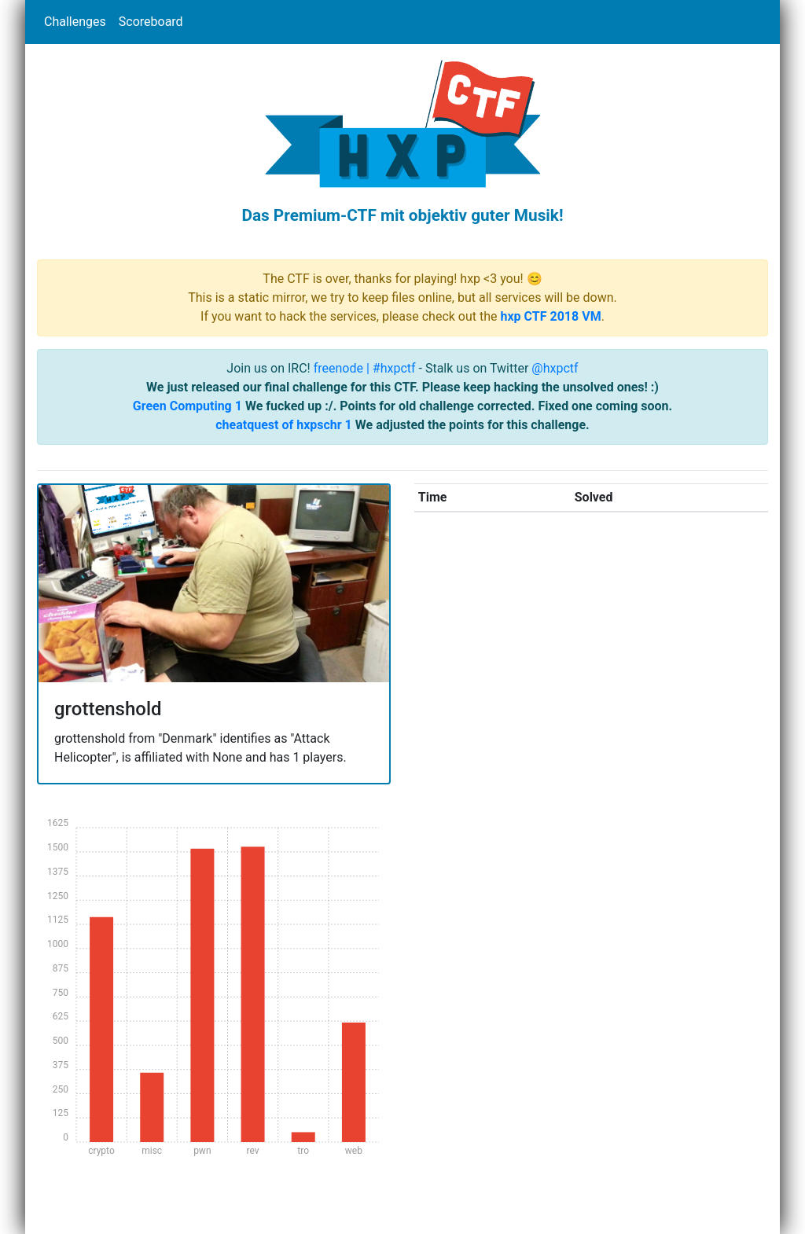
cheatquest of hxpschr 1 (283, 424)
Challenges (75, 21)
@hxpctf (554, 368)
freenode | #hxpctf (365, 368)
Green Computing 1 (187, 405)
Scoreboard (151, 21)
